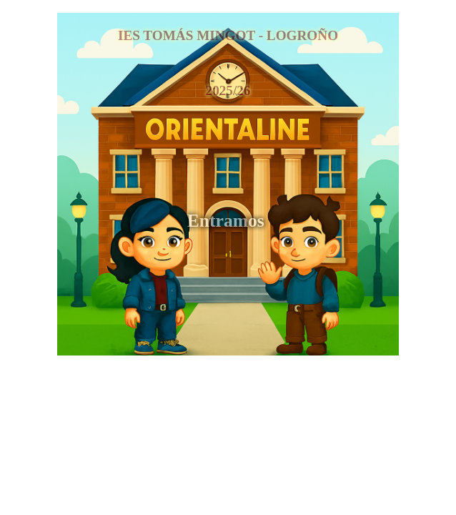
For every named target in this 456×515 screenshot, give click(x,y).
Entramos (228, 220)
